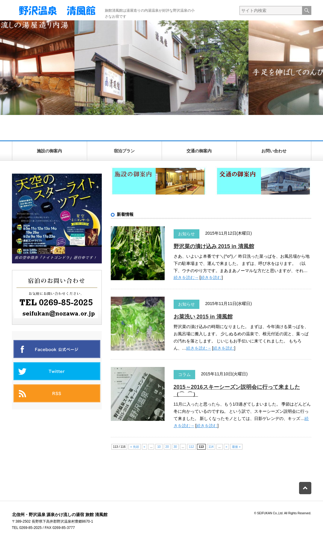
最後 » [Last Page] (236, 446)
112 (191, 446)
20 (167, 446)
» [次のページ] (227, 446)
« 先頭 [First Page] (134, 446)
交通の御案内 (199, 150)
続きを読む (211, 277)
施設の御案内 (49, 150)
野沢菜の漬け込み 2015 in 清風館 (214, 246)
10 (158, 446)
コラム (184, 374)
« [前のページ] (144, 446)
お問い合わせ (273, 150)
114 (211, 446)
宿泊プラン (124, 150)
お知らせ (186, 233)
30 (175, 446)
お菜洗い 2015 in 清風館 (203, 317)
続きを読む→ (186, 277)
